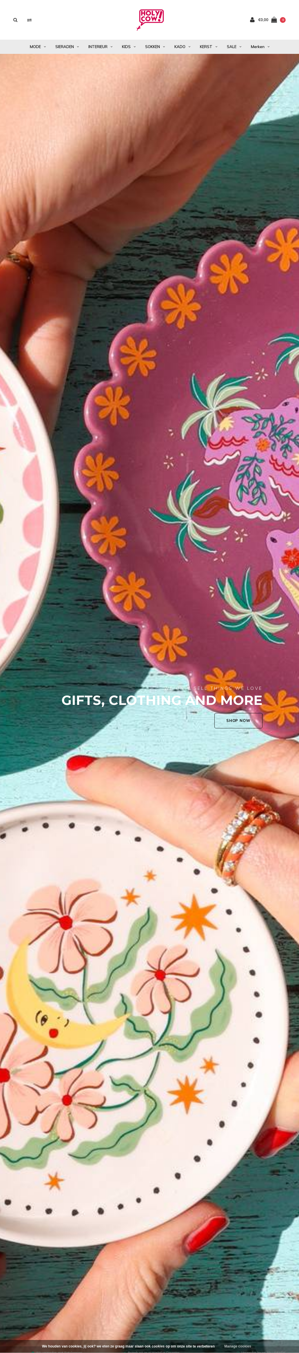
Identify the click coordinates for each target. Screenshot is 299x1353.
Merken (260, 46)
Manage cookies (237, 1346)
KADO (182, 46)
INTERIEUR (100, 46)
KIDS (129, 46)
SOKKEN (155, 46)
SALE (234, 46)
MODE (38, 46)
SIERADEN (67, 46)
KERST (208, 46)
